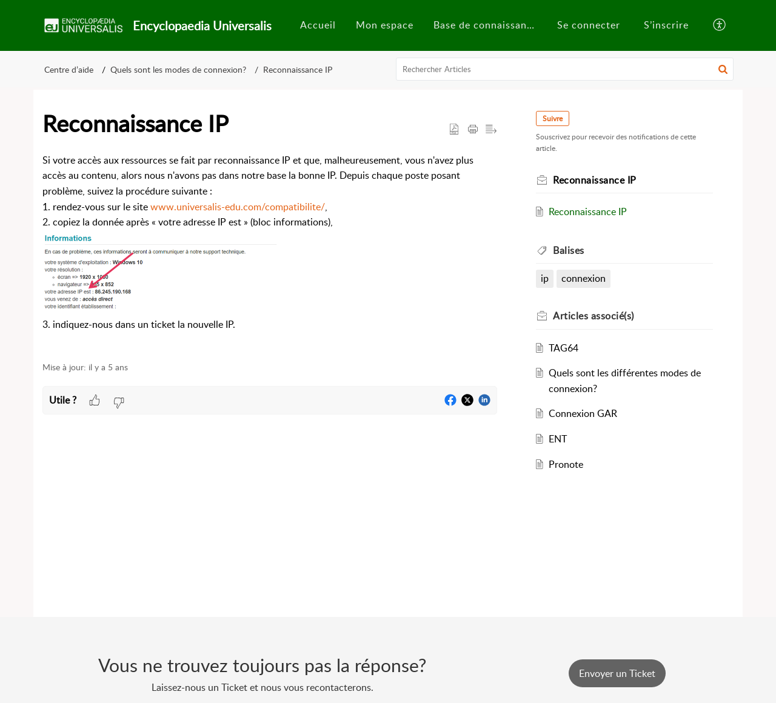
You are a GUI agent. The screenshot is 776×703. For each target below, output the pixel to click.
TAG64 (563, 348)
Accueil (318, 25)
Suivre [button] (553, 118)
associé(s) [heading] (593, 315)
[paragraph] (269, 250)
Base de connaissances (488, 25)
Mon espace (384, 25)
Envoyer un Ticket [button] (617, 673)
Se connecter (588, 25)
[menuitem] (318, 25)
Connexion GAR (583, 413)
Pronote (566, 464)
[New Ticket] (617, 673)
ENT (558, 438)
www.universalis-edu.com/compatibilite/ (237, 206)
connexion (583, 278)
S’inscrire (666, 25)
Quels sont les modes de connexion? (178, 69)
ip (545, 278)
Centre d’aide (68, 69)
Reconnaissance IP (297, 69)
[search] (565, 69)
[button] (720, 25)
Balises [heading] (568, 250)
